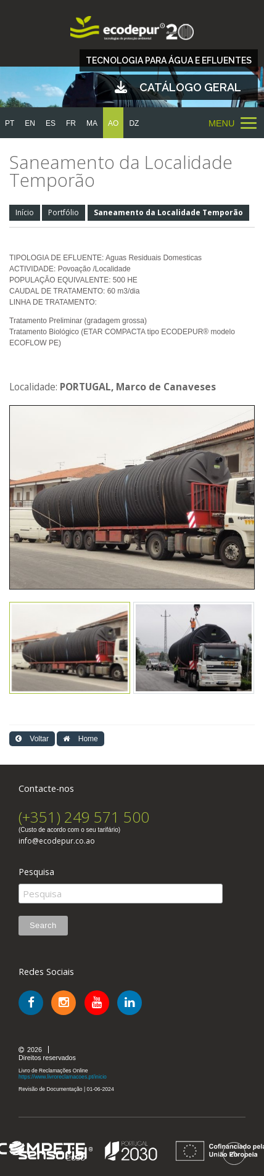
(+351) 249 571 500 (84, 816)
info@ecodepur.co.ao (57, 841)
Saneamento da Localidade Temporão (168, 212)
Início (24, 212)
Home (80, 738)
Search (43, 925)
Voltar (32, 738)
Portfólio (63, 212)
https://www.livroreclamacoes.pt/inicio (63, 1077)
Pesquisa (36, 872)
